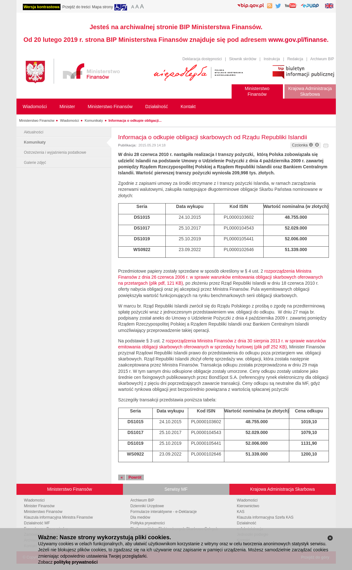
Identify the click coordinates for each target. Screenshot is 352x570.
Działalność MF (37, 523)
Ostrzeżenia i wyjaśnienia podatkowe (55, 152)
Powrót (134, 477)
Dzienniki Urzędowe (147, 506)
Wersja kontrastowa (42, 7)
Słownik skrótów (242, 59)
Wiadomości (69, 120)
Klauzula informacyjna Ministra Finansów (58, 517)
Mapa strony (102, 7)
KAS (241, 511)
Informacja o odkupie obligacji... (135, 120)
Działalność (246, 523)
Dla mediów (140, 517)
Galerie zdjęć (35, 162)
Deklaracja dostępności (202, 59)
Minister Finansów (39, 506)
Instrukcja (272, 59)
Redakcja (295, 59)
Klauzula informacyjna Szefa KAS (265, 517)
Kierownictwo (248, 506)
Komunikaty (94, 120)
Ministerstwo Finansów (36, 120)
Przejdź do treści (76, 7)
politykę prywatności (76, 562)
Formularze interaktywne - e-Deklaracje (164, 511)
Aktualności (33, 132)
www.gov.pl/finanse (297, 39)
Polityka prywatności (148, 523)
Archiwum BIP (322, 59)
